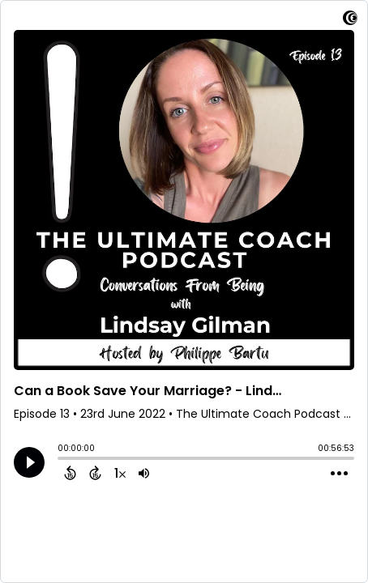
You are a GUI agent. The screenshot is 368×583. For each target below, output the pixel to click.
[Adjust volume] (144, 473)
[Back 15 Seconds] (70, 473)
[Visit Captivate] (350, 21)
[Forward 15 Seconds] (95, 473)
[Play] (29, 462)
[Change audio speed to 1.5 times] (120, 473)
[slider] (61, 460)
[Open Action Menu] (339, 473)
